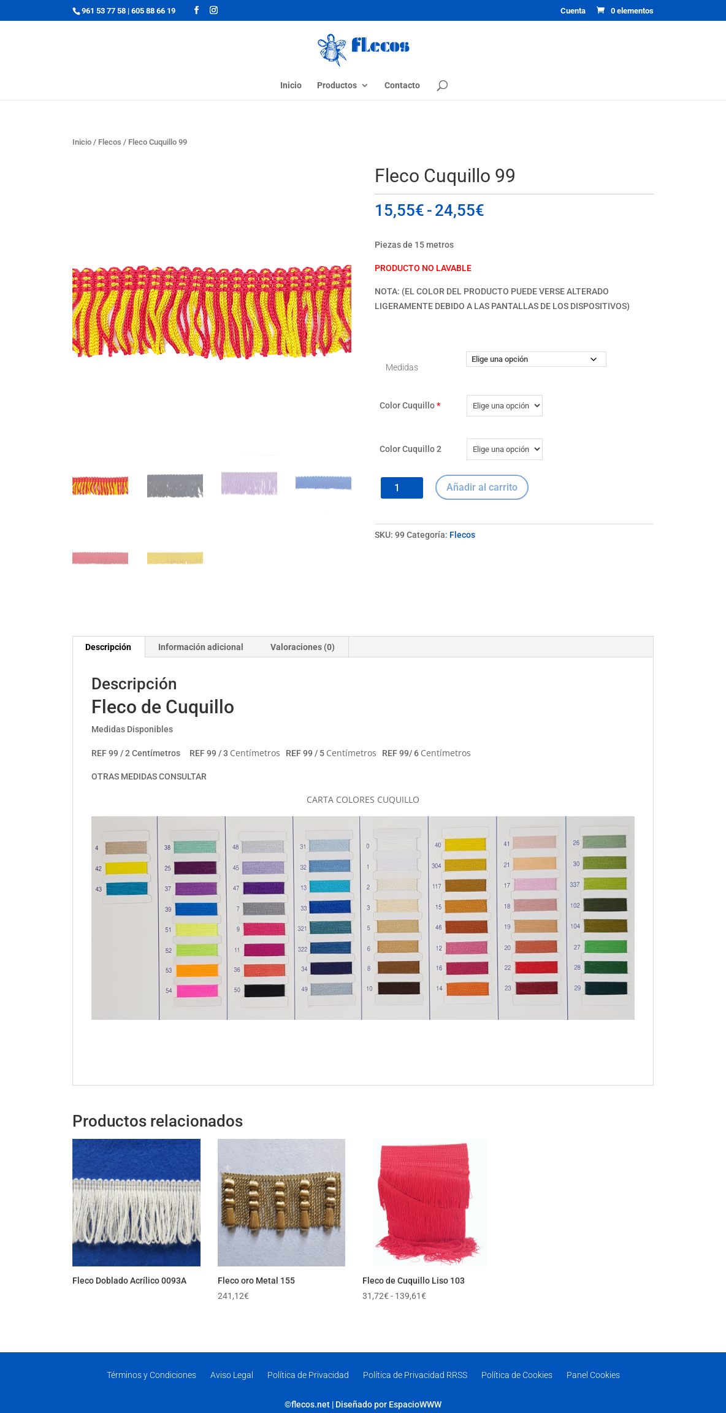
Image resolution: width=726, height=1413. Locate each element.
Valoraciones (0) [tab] (302, 647)
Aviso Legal (231, 1375)
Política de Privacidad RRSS (415, 1375)
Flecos (109, 142)
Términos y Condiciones (151, 1375)
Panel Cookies (593, 1375)
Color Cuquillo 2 (410, 449)
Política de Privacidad (308, 1375)
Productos (337, 85)
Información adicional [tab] (200, 647)
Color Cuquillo (410, 405)
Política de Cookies (516, 1375)
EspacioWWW (415, 1404)
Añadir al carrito (482, 487)
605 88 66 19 (153, 10)
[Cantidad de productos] (402, 488)
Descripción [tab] (108, 647)
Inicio (291, 85)
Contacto (402, 85)
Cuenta (573, 11)
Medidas (402, 367)
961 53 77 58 (104, 10)
